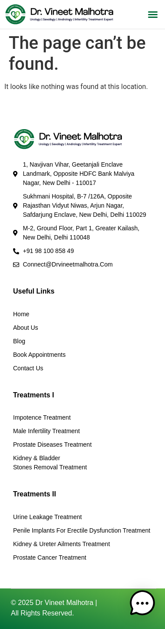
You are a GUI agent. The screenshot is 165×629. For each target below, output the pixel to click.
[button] (153, 14)
